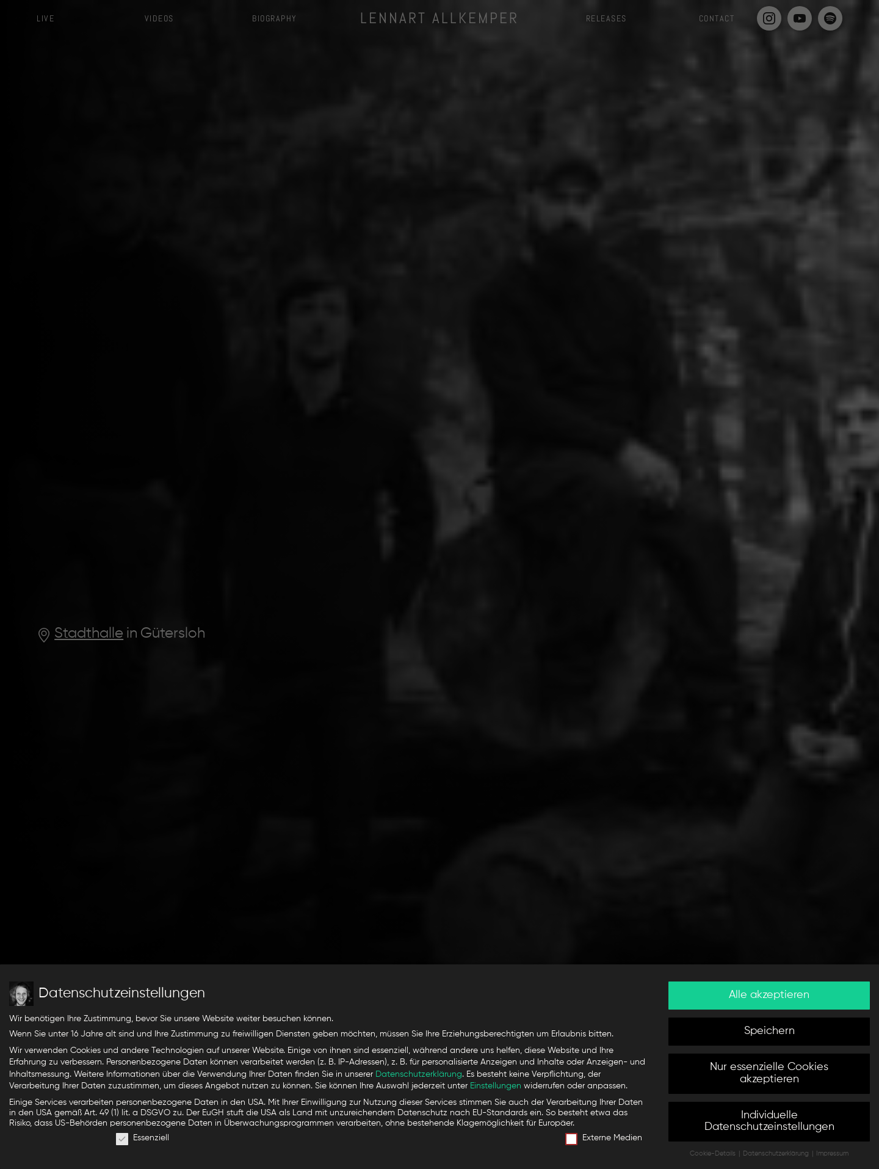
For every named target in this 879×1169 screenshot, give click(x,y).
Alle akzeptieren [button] (769, 997)
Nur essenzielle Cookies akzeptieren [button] (769, 1075)
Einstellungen (495, 1088)
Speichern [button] (769, 1033)
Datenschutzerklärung (418, 1076)
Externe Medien (603, 1140)
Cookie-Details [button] (713, 1156)
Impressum (832, 1156)
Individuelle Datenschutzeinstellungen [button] (769, 1123)
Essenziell (142, 1140)
